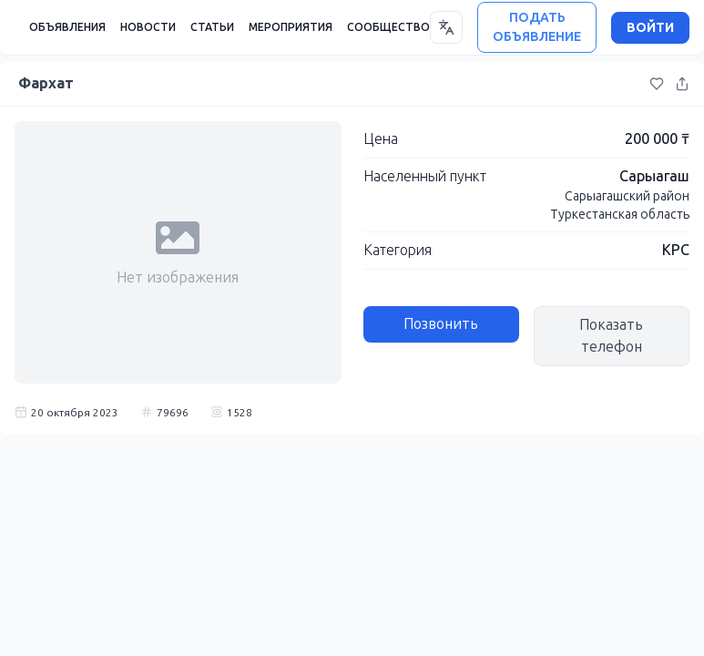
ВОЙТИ (650, 28)
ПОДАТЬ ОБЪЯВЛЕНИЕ (537, 27)
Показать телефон (611, 335)
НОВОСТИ (148, 27)
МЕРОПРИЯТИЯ (290, 27)
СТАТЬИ (212, 27)
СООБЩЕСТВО (388, 27)
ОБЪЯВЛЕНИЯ (67, 27)
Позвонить (440, 324)
